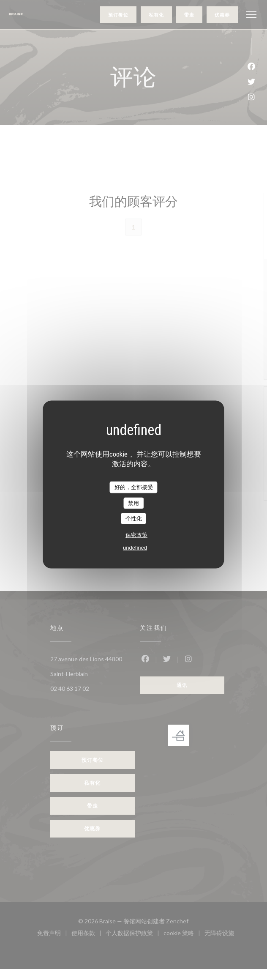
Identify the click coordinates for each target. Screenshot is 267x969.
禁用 (133, 503)
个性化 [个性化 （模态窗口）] (133, 518)
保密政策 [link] (136, 534)
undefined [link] (135, 547)
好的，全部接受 (133, 487)
